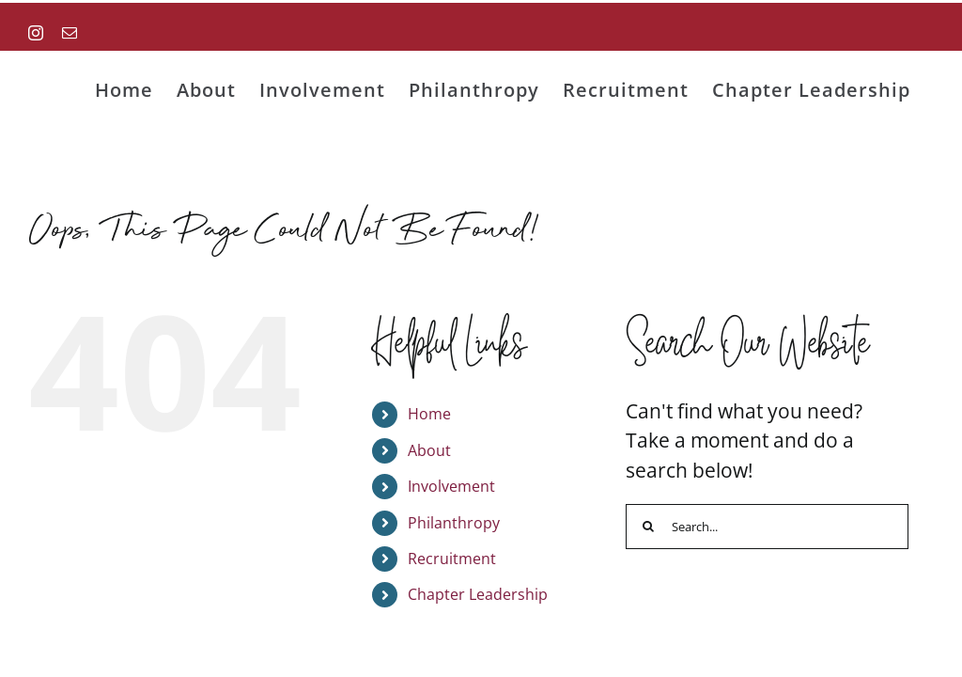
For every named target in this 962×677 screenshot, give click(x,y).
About (429, 450)
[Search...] (767, 526)
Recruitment (452, 558)
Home (429, 413)
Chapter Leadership (478, 594)
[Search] (648, 526)
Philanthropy (454, 522)
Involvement (451, 486)
